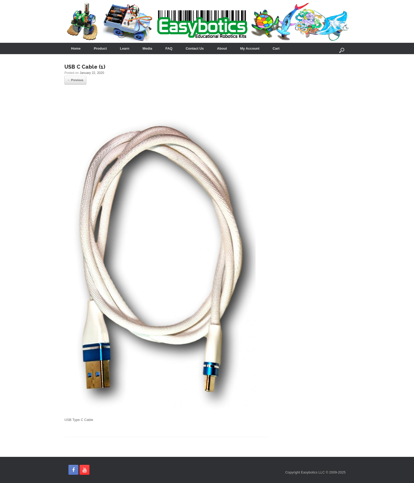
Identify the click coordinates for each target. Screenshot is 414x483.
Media (147, 48)
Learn (124, 48)
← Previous (75, 80)
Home (76, 48)
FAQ (169, 48)
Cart (276, 48)
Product (100, 48)
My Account (249, 48)
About (222, 48)
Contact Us (195, 48)
